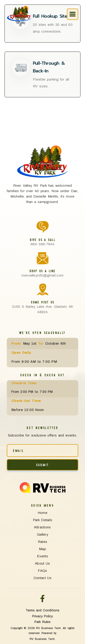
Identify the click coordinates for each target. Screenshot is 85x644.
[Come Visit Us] (42, 289)
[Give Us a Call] (42, 227)
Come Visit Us (42, 302)
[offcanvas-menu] (72, 14)
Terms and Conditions (42, 610)
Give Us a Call (43, 239)
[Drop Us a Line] (42, 258)
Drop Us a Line (42, 271)
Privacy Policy (42, 616)
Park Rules (42, 622)
